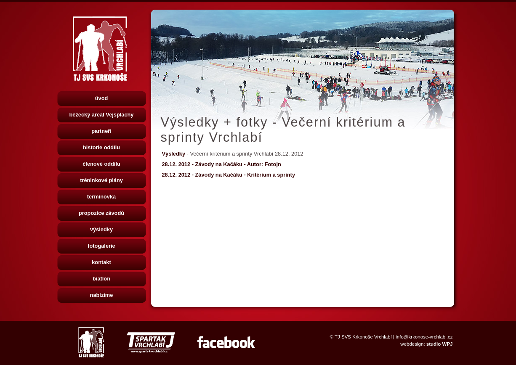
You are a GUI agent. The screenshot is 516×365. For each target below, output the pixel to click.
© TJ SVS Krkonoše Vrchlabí (361, 336)
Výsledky (174, 154)
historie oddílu (101, 147)
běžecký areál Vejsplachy (101, 114)
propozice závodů (101, 213)
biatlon (101, 278)
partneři (101, 131)
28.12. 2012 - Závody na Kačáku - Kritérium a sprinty (228, 175)
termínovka (101, 196)
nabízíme (101, 295)
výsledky (101, 229)
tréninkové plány (101, 180)
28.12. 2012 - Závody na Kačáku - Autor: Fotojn (221, 164)
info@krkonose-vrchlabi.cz (424, 336)
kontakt (101, 262)
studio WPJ (439, 343)
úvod (101, 98)
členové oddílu (101, 164)
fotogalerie (101, 246)
